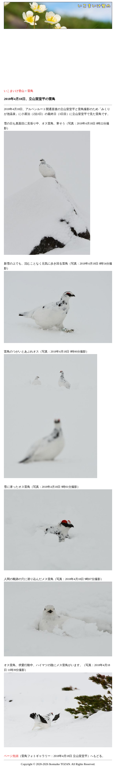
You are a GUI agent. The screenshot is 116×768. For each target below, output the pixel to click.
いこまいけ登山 (14, 90)
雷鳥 (30, 90)
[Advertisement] (58, 59)
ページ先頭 (11, 756)
